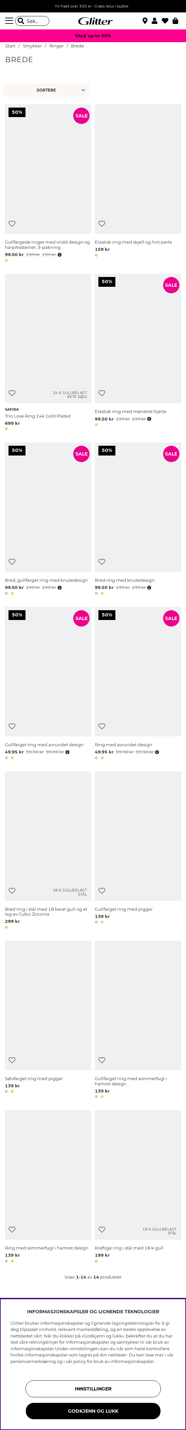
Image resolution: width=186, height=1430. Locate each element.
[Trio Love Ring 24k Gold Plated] (48, 353)
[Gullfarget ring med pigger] (138, 851)
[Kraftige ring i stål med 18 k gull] (138, 1187)
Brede (77, 45)
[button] (157, 21)
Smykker (32, 45)
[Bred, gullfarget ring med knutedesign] (48, 519)
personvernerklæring (33, 1361)
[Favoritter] (167, 21)
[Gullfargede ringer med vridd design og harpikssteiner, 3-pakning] (48, 184)
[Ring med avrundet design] (138, 684)
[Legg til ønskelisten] (12, 223)
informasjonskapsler (132, 1361)
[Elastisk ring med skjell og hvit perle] (138, 184)
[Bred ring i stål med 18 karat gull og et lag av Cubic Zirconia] (48, 851)
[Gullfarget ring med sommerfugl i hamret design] (138, 1021)
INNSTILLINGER (93, 1389)
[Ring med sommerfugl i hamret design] (48, 1187)
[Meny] (10, 21)
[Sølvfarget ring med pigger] (48, 1021)
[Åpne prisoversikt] (59, 254)
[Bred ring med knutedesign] (138, 519)
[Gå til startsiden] (93, 21)
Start (10, 45)
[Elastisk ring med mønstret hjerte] (138, 353)
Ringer (56, 45)
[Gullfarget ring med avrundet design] (48, 684)
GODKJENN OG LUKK (93, 1411)
